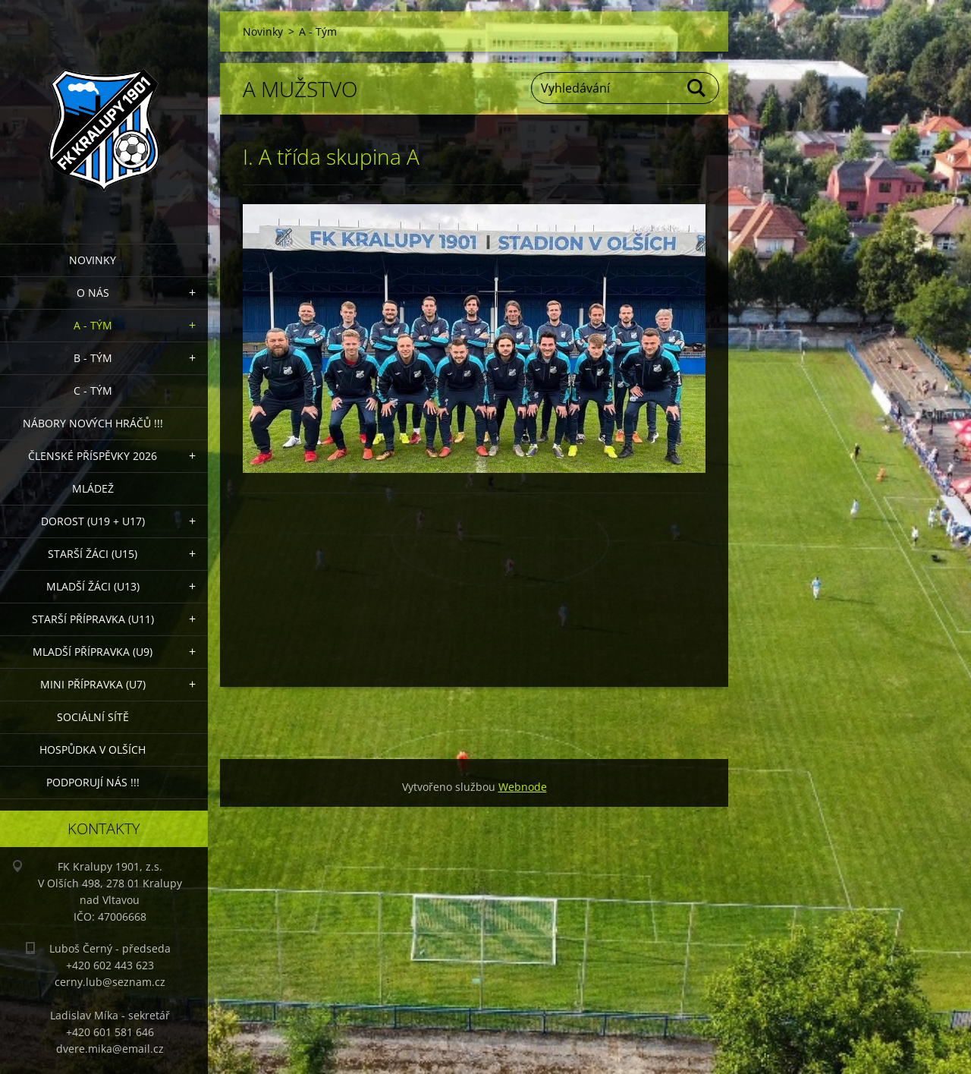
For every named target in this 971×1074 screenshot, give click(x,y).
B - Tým (93, 358)
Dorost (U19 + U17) (93, 521)
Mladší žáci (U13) (93, 586)
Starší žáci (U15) (92, 553)
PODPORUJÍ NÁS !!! (93, 782)
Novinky (92, 260)
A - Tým (93, 325)
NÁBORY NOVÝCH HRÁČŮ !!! (93, 423)
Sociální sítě (93, 717)
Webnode (522, 787)
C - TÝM (93, 390)
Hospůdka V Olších (92, 749)
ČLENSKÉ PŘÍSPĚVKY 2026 (92, 456)
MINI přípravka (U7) (93, 684)
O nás (93, 292)
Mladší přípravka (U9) (92, 651)
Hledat (697, 88)
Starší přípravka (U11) (93, 619)
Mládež (93, 488)
